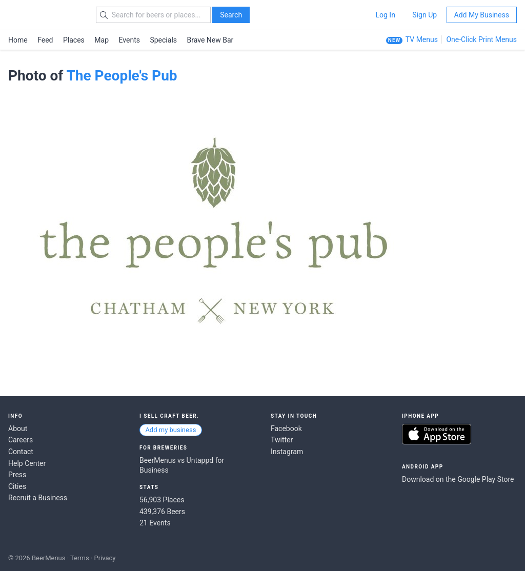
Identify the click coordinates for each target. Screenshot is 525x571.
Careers (20, 440)
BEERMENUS (44, 15)
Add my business (170, 430)
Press (17, 475)
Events (129, 40)
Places (74, 40)
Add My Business (481, 15)
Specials (163, 40)
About (17, 428)
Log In (385, 15)
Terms (79, 558)
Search (231, 15)
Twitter (282, 440)
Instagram (287, 451)
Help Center (27, 463)
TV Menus (422, 39)
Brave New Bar (210, 40)
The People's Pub (121, 75)
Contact (20, 451)
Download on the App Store (436, 434)
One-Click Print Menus (481, 39)
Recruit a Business (37, 498)
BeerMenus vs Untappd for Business (181, 465)
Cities (17, 486)
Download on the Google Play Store (458, 479)
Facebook (286, 428)
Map (101, 40)
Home (18, 40)
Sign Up (424, 15)
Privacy (104, 558)
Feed (45, 40)
